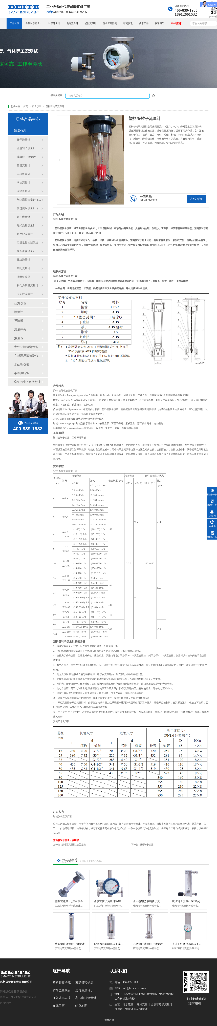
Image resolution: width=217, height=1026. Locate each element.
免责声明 (109, 1020)
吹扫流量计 (23, 216)
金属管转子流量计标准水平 (110, 901)
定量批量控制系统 (27, 242)
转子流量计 (54, 23)
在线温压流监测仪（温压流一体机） (27, 355)
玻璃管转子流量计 (86, 982)
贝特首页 (14, 23)
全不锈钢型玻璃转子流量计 (149, 901)
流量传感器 (23, 276)
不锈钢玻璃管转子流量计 (148, 943)
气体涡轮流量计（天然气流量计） (29, 199)
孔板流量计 (23, 259)
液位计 (18, 312)
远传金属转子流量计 (86, 990)
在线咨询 (196, 199)
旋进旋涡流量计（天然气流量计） (29, 208)
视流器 (18, 320)
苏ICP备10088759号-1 (23, 997)
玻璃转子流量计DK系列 (186, 901)
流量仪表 (37, 106)
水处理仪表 (21, 364)
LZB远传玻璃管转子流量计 (110, 943)
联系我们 (159, 23)
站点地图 (81, 1005)
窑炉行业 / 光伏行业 (27, 382)
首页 (26, 106)
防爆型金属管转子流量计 (64, 990)
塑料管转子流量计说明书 (66, 840)
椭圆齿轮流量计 (26, 251)
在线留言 (59, 1005)
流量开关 (20, 329)
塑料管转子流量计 (55, 106)
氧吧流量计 (23, 268)
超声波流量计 (25, 234)
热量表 (18, 338)
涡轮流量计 (23, 191)
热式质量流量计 (26, 225)
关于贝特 (143, 23)
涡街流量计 (90, 23)
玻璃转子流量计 (26, 156)
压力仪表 (20, 303)
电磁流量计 (72, 23)
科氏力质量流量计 (27, 285)
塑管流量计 (23, 165)
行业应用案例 (110, 23)
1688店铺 (176, 23)
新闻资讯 (128, 23)
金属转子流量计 (34, 23)
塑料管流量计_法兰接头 (73, 844)
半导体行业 (21, 373)
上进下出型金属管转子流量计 (189, 943)
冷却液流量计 (25, 294)
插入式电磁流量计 (64, 998)
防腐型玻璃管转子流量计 (69, 943)
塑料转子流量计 (147, 844)
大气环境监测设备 (26, 347)
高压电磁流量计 (85, 998)
